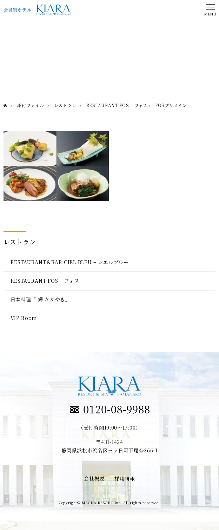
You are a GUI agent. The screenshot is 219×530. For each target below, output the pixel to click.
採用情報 (124, 478)
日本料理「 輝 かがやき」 (41, 299)
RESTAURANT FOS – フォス (45, 280)
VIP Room (24, 317)
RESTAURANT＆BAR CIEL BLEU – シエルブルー (70, 262)
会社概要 (94, 478)
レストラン (20, 241)
